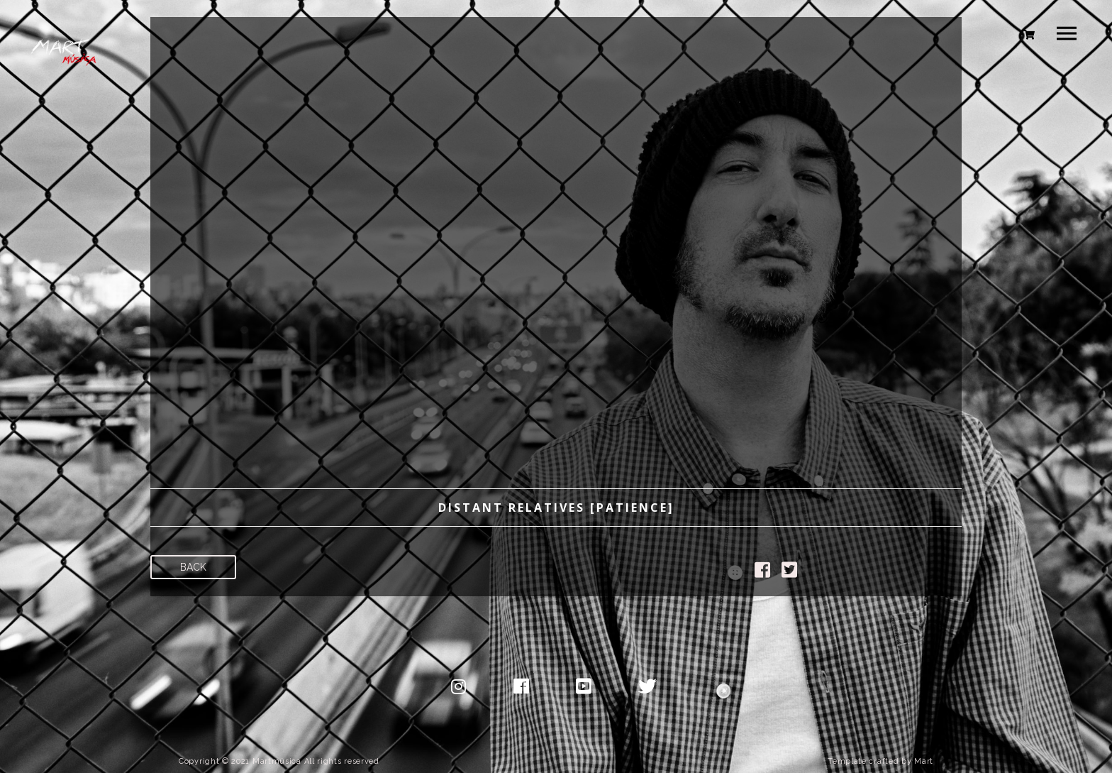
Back (193, 567)
